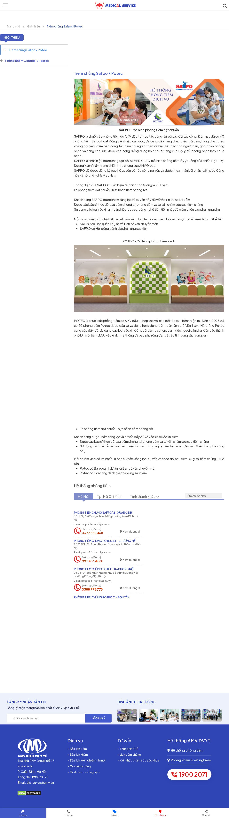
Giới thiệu (33, 26)
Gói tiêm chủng (79, 766)
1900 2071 (189, 774)
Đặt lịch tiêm (77, 748)
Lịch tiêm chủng (129, 754)
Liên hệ (69, 815)
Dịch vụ (23, 815)
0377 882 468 (92, 533)
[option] (127, 715)
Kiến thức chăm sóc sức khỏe (138, 760)
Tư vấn (114, 815)
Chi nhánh (160, 815)
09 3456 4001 (92, 561)
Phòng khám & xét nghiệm (189, 760)
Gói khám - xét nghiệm (83, 772)
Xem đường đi (130, 531)
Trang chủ (13, 26)
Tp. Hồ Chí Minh (109, 496)
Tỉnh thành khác (144, 496)
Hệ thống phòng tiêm (185, 750)
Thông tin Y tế (127, 748)
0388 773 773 (92, 589)
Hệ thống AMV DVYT (188, 740)
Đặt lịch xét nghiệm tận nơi (86, 760)
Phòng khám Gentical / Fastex (24, 60)
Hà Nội (83, 496)
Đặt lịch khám (77, 754)
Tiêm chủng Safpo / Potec (65, 26)
